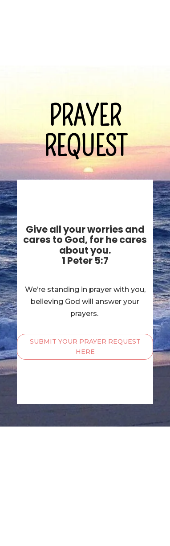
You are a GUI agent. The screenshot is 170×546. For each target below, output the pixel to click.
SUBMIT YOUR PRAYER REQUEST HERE (85, 346)
